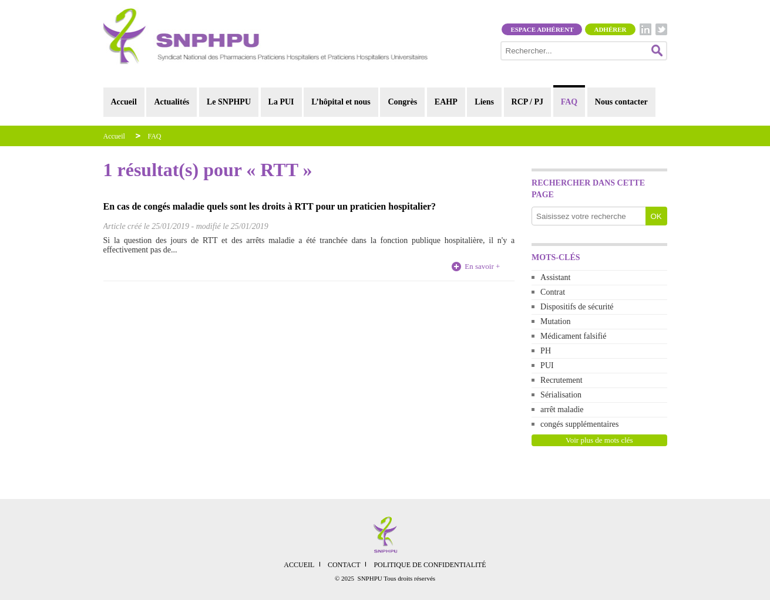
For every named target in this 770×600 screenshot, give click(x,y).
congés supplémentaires (579, 424)
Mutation (555, 321)
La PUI (281, 101)
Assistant (555, 277)
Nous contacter (621, 101)
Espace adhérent (541, 29)
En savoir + (482, 266)
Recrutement (561, 380)
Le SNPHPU (229, 101)
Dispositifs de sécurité (576, 306)
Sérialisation (560, 394)
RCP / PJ (527, 101)
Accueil (124, 101)
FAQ (569, 101)
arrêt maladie (561, 409)
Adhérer (610, 29)
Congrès (402, 101)
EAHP (446, 101)
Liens (484, 101)
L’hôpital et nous (341, 101)
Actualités (171, 101)
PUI (547, 365)
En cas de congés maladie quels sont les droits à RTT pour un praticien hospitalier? (269, 206)
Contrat (552, 292)
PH (545, 350)
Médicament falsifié (573, 336)
